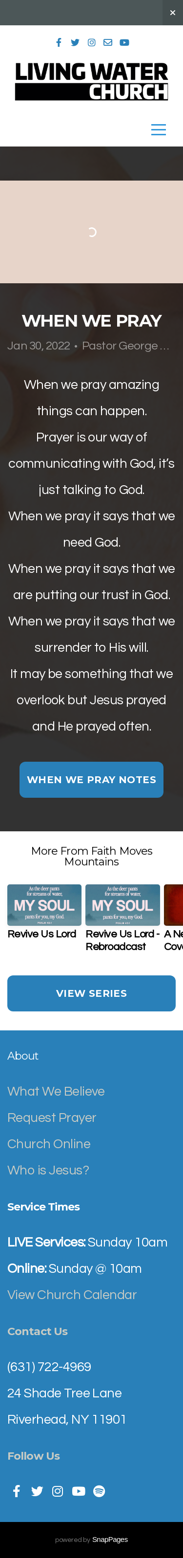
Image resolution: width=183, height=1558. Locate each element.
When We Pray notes (91, 780)
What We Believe (57, 1092)
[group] (44, 916)
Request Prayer (51, 1118)
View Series (91, 993)
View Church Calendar (72, 1295)
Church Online (48, 1144)
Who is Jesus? (48, 1170)
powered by (91, 1540)
